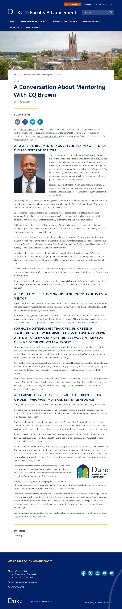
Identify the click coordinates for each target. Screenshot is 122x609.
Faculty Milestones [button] (92, 21)
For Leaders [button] (15, 27)
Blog (20, 75)
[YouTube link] (104, 573)
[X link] (90, 573)
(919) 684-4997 (17, 587)
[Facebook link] (83, 573)
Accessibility (89, 602)
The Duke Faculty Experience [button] (64, 21)
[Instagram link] (97, 573)
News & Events (33, 27)
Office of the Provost (103, 4)
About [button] (12, 21)
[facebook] (25, 122)
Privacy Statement (105, 602)
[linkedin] (40, 122)
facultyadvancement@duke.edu (24, 582)
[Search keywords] (95, 12)
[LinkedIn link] (111, 573)
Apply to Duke (71, 4)
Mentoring (18, 536)
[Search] (111, 12)
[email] (17, 122)
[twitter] (32, 122)
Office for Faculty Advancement (30, 561)
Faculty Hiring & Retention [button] (33, 21)
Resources (88, 4)
